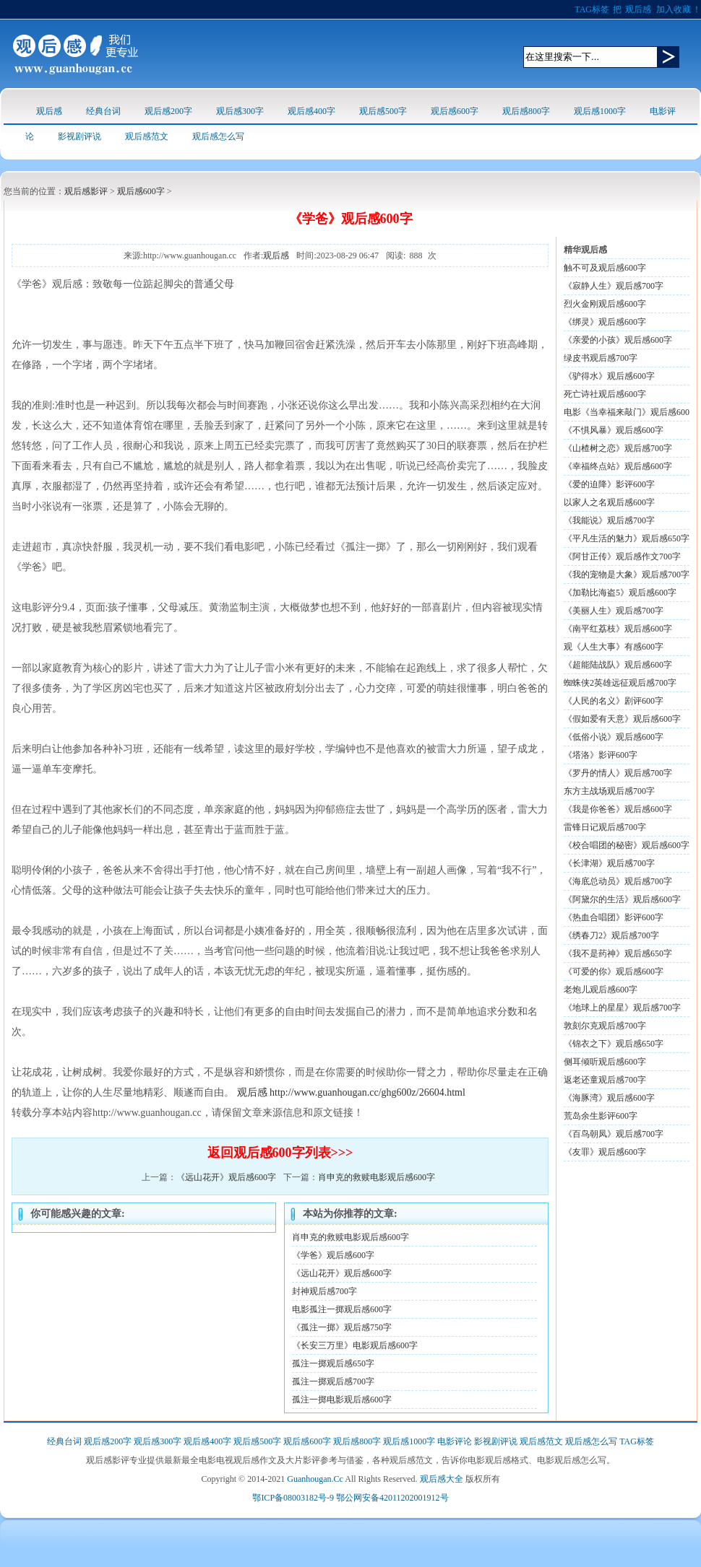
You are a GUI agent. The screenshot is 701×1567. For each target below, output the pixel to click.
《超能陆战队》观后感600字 (618, 665)
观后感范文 (146, 136)
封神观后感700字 (324, 1291)
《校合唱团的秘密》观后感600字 (626, 845)
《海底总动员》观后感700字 (618, 881)
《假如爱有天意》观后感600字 (622, 719)
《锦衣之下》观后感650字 (613, 1044)
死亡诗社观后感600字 (605, 394)
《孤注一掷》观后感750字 (342, 1327)
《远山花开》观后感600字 (226, 1177)
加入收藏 (673, 9)
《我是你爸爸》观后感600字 (618, 809)
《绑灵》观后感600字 (605, 322)
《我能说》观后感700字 (609, 520)
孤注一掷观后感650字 (333, 1363)
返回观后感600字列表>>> (280, 1152)
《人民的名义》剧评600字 (613, 701)
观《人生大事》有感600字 (613, 647)
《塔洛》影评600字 (600, 755)
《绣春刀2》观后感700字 (611, 935)
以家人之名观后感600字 (609, 502)
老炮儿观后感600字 (600, 990)
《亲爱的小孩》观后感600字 (618, 340)
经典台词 (103, 111)
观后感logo (75, 54)
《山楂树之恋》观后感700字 (618, 448)
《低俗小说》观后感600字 (613, 737)
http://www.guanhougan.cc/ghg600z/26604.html (367, 1092)
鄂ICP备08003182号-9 (293, 1498)
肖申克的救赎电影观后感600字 (376, 1177)
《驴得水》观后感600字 (609, 376)
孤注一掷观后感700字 (333, 1381)
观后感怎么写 (218, 136)
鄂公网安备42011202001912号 (392, 1498)
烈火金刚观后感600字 (605, 304)
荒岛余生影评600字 (600, 1116)
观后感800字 (526, 111)
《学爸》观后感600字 (333, 1255)
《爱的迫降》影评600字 (609, 484)
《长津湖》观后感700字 (609, 863)
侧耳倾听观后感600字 (605, 1062)
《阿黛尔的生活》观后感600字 (622, 899)
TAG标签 (592, 9)
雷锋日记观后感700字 (605, 827)
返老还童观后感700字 (605, 1080)
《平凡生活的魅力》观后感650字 (626, 538)
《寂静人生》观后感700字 (613, 286)
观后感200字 (168, 111)
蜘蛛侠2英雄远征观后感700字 (620, 683)
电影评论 (454, 1441)
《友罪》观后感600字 (605, 1152)
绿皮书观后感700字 (600, 358)
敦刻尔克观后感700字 (605, 1026)
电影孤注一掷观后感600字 (342, 1309)
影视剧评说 (79, 136)
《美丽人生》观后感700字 (613, 611)
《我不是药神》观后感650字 (618, 953)
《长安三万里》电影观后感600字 (355, 1345)
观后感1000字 (600, 111)
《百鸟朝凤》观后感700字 (613, 1134)
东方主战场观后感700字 (609, 791)
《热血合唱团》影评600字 (613, 917)
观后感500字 (383, 111)
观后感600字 (454, 111)
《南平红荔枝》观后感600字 (618, 629)
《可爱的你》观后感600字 (613, 971)
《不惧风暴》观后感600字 (613, 430)
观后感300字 (240, 111)
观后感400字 (311, 111)
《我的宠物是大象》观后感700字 (626, 574)
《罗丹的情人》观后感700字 (618, 773)
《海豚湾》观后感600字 (609, 1098)
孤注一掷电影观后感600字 (342, 1399)
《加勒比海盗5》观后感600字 (620, 593)
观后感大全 (441, 1479)
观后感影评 (86, 191)
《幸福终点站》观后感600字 (618, 466)
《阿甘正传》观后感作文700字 (622, 556)
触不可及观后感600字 (605, 268)
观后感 (638, 9)
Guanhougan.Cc (315, 1479)
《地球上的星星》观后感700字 (622, 1008)
